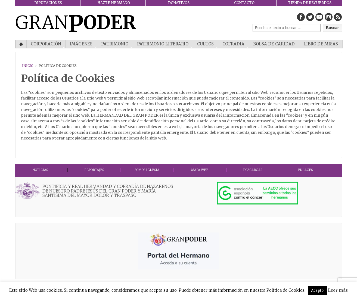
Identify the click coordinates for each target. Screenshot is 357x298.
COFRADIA (233, 43)
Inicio (21, 44)
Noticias (40, 170)
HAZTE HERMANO (113, 3)
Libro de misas (320, 43)
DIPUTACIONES (48, 3)
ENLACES (305, 170)
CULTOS (205, 43)
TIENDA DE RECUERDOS (309, 3)
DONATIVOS (179, 3)
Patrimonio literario (162, 43)
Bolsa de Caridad (274, 43)
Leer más (338, 290)
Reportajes (94, 170)
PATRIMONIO (114, 43)
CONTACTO (244, 3)
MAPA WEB (199, 170)
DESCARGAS (252, 170)
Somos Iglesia (147, 170)
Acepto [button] (317, 290)
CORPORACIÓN (46, 43)
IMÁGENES (81, 43)
